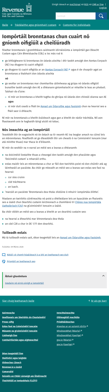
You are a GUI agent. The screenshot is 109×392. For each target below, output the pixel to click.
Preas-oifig (8, 322)
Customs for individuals (76, 25)
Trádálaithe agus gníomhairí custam (35, 25)
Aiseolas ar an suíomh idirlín (71, 326)
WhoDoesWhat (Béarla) (68, 331)
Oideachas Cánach (11, 362)
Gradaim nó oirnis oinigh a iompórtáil (24, 283)
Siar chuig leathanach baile (18, 300)
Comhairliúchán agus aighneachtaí (20, 340)
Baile (5, 25)
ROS (86, 4)
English (103, 7)
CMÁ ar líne (98, 4)
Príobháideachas (65, 322)
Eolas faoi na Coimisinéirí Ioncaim (20, 326)
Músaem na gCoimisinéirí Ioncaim (19, 331)
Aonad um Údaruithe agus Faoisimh (61, 106)
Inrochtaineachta (65, 312)
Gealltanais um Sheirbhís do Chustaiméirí (23, 317)
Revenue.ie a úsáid (12, 367)
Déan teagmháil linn (12, 353)
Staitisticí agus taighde (14, 358)
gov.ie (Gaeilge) (64, 344)
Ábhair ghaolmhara (16, 276)
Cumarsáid (7, 371)
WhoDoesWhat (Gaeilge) (69, 335)
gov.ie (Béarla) (64, 340)
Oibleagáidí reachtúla (68, 317)
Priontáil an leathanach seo (21, 261)
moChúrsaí (75, 4)
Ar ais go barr (99, 300)
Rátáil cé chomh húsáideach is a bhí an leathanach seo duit (37, 254)
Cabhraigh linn (9, 335)
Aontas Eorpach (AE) (56, 69)
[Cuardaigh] (76, 15)
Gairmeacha (8, 312)
